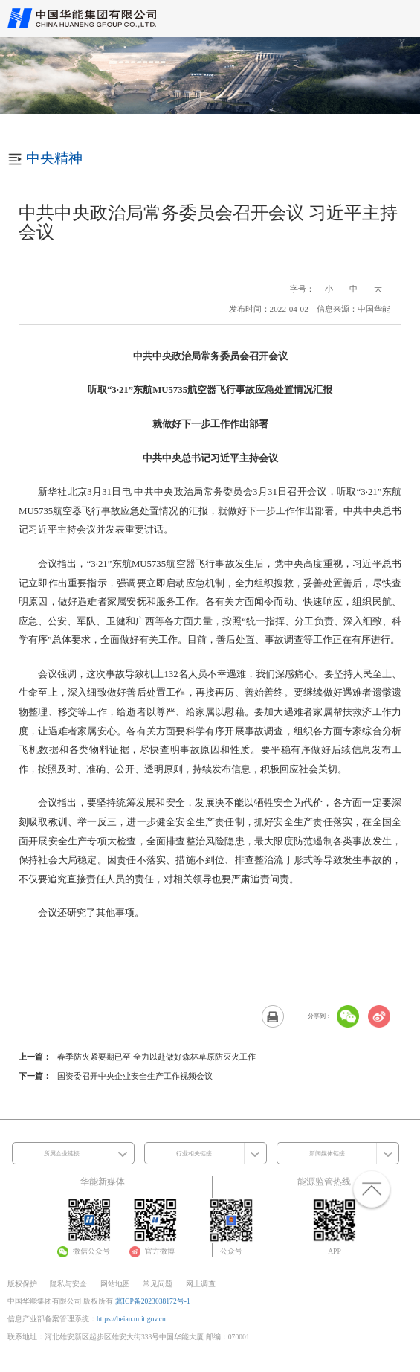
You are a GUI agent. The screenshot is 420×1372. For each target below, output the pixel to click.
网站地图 (115, 1284)
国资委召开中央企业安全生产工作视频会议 (135, 1075)
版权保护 (22, 1284)
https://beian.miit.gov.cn (131, 1319)
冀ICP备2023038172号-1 (152, 1301)
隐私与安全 (68, 1284)
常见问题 (157, 1284)
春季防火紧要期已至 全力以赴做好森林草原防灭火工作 (156, 1056)
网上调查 (201, 1284)
